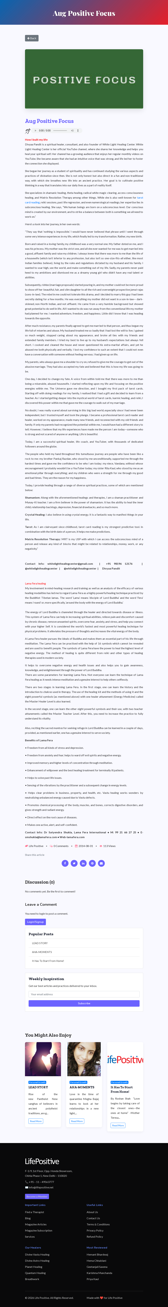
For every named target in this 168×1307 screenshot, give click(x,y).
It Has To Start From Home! (48, 960)
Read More (36, 1121)
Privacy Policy (95, 1230)
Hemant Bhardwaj (97, 1254)
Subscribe (84, 1003)
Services (30, 1236)
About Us (92, 1212)
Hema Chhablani (96, 1260)
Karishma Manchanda (99, 1272)
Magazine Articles (36, 1224)
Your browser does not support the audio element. (56, 130)
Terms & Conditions (98, 1224)
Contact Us (93, 1218)
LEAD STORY (40, 943)
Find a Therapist (34, 1212)
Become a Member (37, 1196)
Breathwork (32, 1279)
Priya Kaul (93, 1279)
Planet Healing (33, 1266)
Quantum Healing (35, 1272)
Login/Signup (35, 922)
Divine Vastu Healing (37, 1254)
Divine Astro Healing (37, 1260)
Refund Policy (95, 1236)
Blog (28, 1218)
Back (31, 38)
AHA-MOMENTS (42, 951)
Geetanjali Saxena (97, 1266)
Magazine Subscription (38, 1230)
